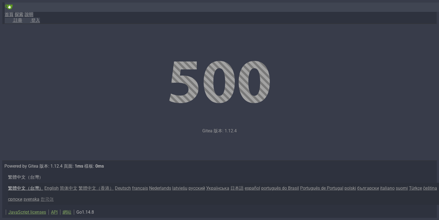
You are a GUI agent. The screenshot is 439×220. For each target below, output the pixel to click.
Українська (217, 188)
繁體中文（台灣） (25, 188)
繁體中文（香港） (96, 188)
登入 (31, 20)
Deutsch (123, 188)
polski (350, 188)
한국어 (47, 199)
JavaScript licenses (27, 212)
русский (196, 188)
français (140, 188)
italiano (387, 188)
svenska (31, 199)
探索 (19, 14)
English (51, 188)
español (252, 188)
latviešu (179, 188)
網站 (67, 212)
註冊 (13, 20)
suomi (402, 188)
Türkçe (415, 188)
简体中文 (68, 188)
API (54, 212)
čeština (430, 188)
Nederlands (160, 188)
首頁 (9, 14)
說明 (29, 14)
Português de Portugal (321, 188)
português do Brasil (280, 188)
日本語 (237, 188)
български (368, 188)
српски (15, 199)
